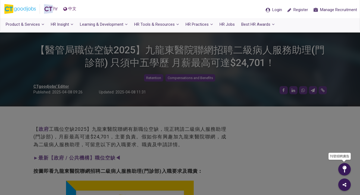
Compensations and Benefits (190, 78)
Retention (153, 78)
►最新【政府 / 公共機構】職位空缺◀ (77, 158)
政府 (44, 129)
